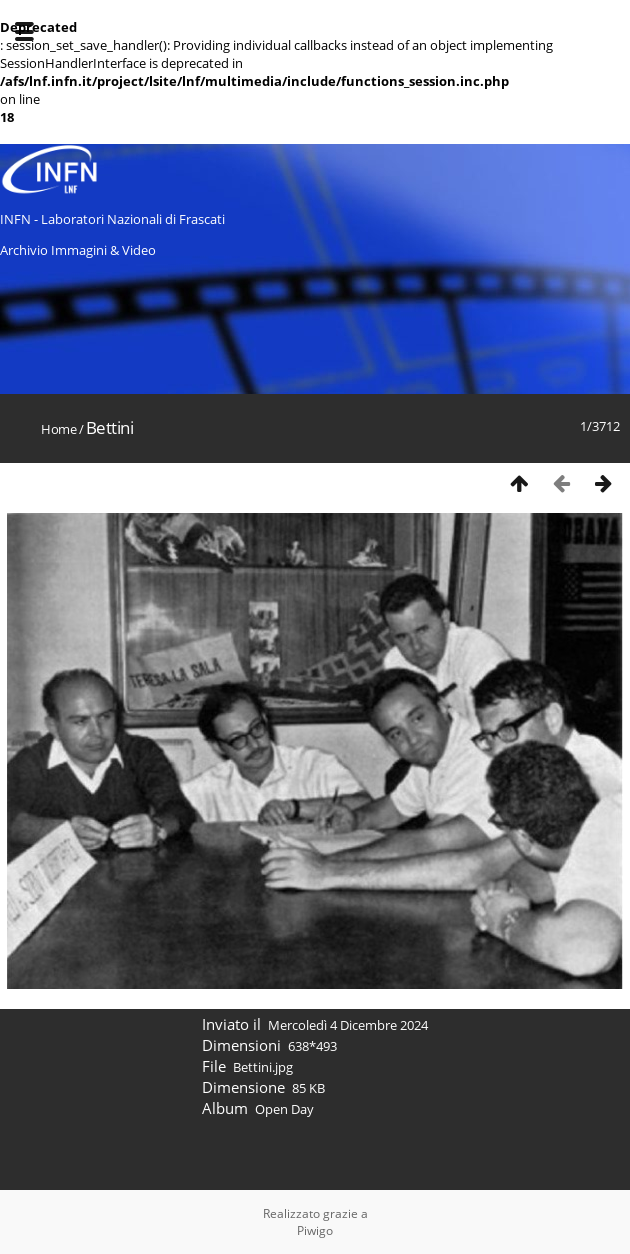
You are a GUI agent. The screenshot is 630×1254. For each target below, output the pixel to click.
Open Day (284, 1109)
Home (58, 429)
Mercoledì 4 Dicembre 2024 (348, 1025)
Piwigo (315, 1230)
